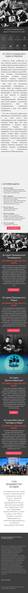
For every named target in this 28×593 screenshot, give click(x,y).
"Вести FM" (8, 505)
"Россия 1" (9, 498)
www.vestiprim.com (11, 525)
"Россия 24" (18, 498)
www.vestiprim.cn (18, 520)
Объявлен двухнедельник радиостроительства (10, 209)
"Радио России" (14, 507)
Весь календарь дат (13, 228)
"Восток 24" (12, 500)
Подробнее (13, 412)
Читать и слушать (13, 330)
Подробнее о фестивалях (13, 453)
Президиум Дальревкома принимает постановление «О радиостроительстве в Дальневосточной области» (14, 191)
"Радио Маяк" (16, 509)
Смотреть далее (13, 289)
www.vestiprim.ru (14, 518)
